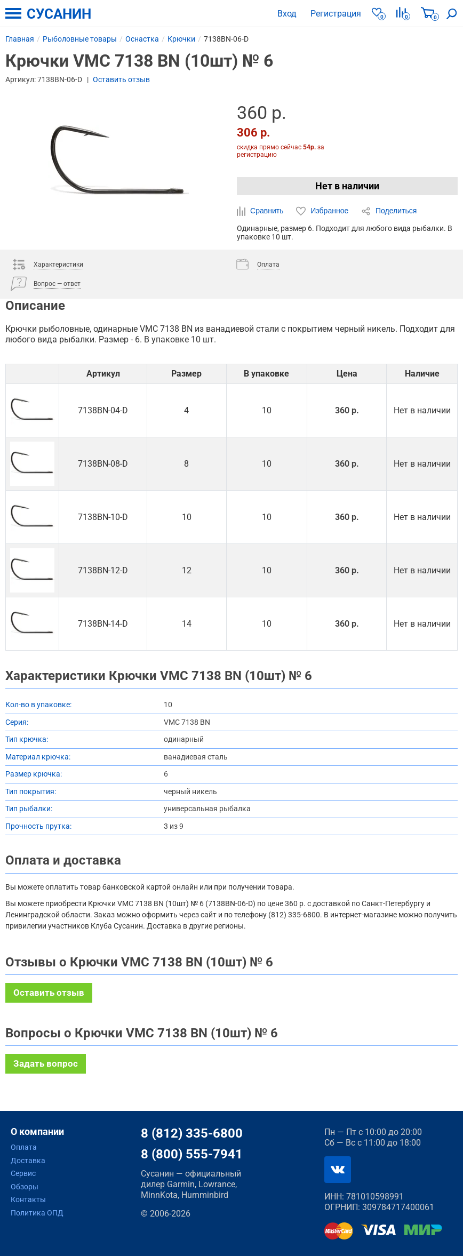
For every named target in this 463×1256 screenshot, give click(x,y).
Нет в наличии (347, 185)
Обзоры (24, 1186)
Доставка (28, 1160)
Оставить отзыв (121, 79)
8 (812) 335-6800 (192, 1133)
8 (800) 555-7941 (192, 1154)
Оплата (24, 1147)
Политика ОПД (37, 1213)
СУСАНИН (59, 14)
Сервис (23, 1173)
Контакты (28, 1199)
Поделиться (389, 211)
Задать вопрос (45, 1063)
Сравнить (261, 211)
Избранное (323, 211)
